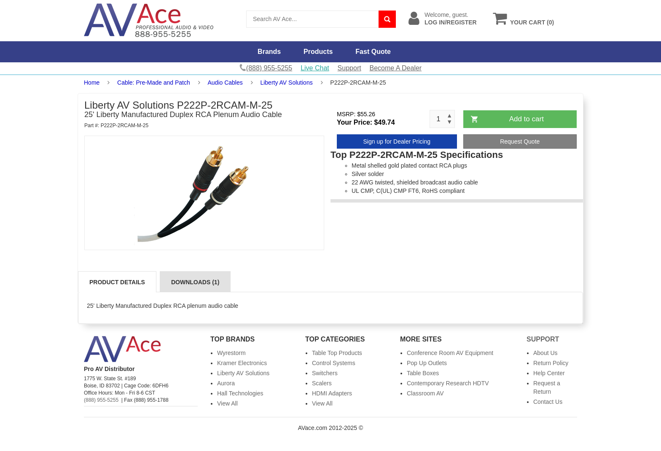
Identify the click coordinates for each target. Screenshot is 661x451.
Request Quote (520, 141)
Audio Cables (224, 82)
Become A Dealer (396, 68)
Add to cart (526, 119)
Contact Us (547, 401)
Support (349, 68)
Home (91, 82)
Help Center (549, 373)
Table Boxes (423, 373)
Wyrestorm (231, 353)
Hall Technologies (240, 393)
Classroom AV (425, 393)
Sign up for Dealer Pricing (396, 141)
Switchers (325, 373)
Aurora (226, 383)
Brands (269, 51)
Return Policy (550, 363)
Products (318, 51)
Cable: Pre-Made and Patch (153, 82)
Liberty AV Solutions (286, 82)
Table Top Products (337, 353)
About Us (545, 353)
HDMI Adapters (332, 393)
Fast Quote (373, 51)
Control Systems (333, 363)
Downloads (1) (195, 282)
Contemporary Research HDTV (448, 383)
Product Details (117, 282)
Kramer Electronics (242, 363)
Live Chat (315, 68)
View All (227, 403)
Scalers (322, 383)
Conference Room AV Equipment (450, 353)
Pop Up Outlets (427, 363)
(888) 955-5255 (101, 400)
